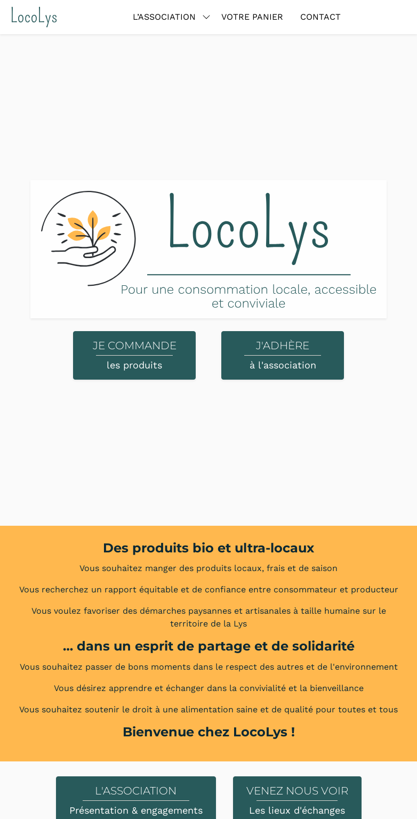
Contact (320, 17)
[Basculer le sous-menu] (206, 17)
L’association (164, 17)
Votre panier (252, 17)
